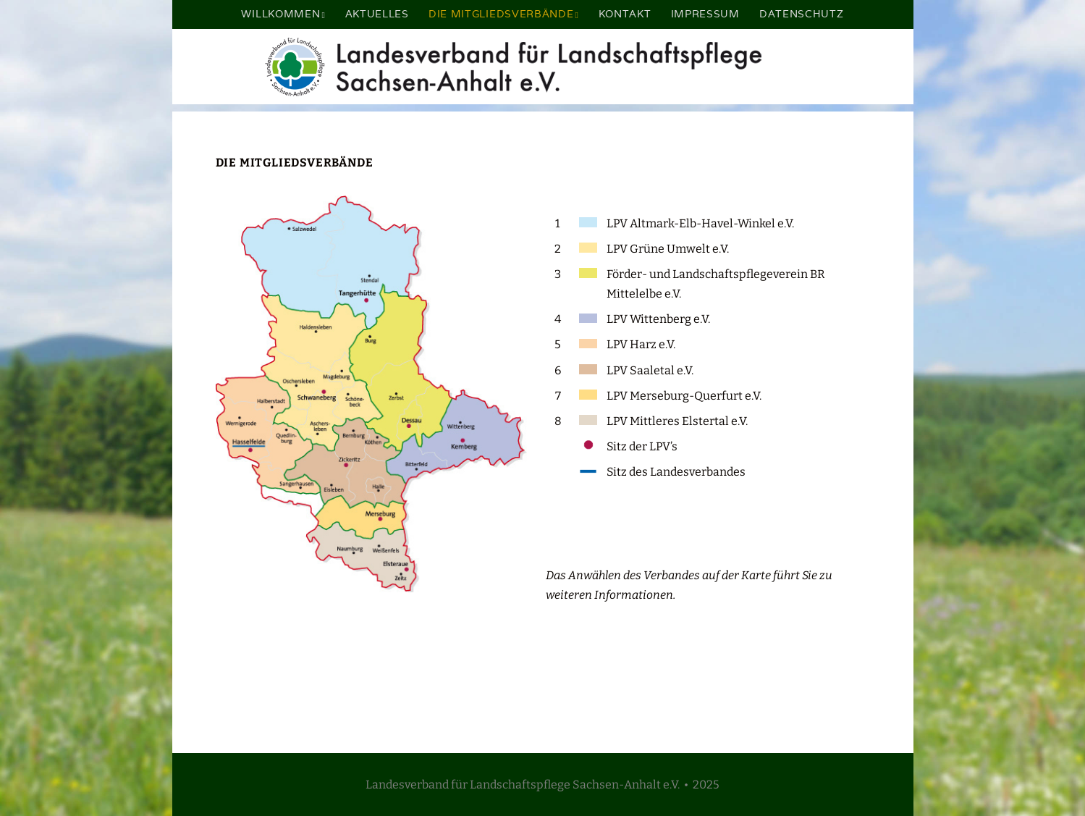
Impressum (705, 13)
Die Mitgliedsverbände (501, 13)
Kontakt (625, 13)
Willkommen (280, 13)
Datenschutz (801, 13)
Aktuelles (377, 13)
